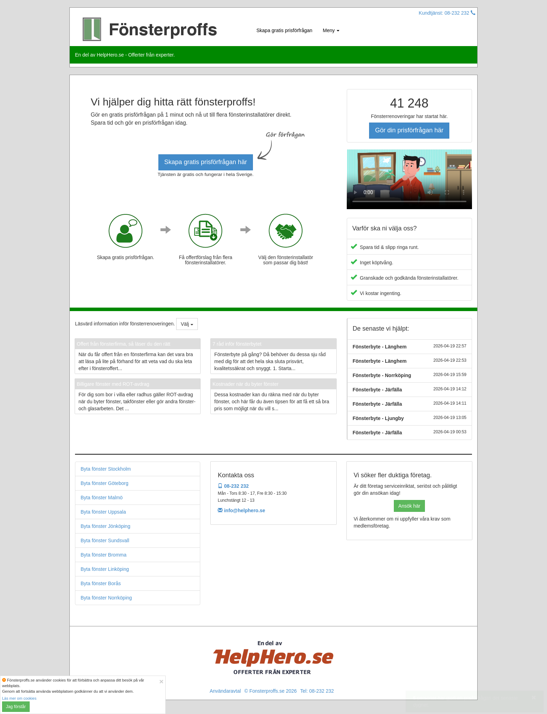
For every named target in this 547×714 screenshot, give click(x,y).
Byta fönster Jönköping (105, 526)
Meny (331, 30)
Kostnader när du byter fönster (245, 384)
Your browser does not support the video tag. (409, 179)
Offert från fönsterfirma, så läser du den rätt (123, 344)
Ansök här (409, 506)
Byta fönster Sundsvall (105, 540)
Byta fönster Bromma (104, 555)
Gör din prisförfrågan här (409, 130)
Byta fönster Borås (101, 583)
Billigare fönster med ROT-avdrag (113, 384)
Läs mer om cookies (19, 698)
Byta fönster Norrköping (106, 598)
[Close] (161, 681)
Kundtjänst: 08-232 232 (447, 13)
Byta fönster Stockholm (106, 469)
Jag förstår (16, 706)
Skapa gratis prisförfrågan (284, 30)
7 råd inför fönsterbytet (236, 344)
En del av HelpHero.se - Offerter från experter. (125, 55)
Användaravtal (225, 691)
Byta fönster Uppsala (103, 512)
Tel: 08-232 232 (317, 691)
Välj (187, 324)
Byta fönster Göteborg (104, 483)
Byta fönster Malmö (102, 497)
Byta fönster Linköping (105, 569)
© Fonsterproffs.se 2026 (270, 691)
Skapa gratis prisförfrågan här (205, 162)
